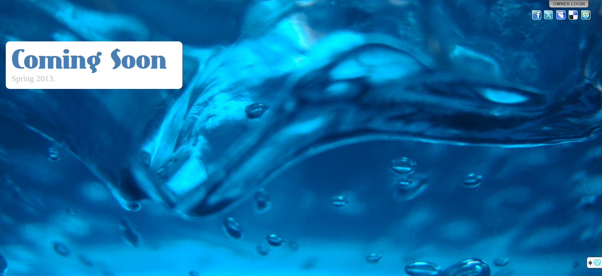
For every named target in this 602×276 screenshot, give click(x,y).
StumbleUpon (585, 15)
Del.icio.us (573, 15)
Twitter (549, 15)
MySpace (561, 15)
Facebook (536, 15)
